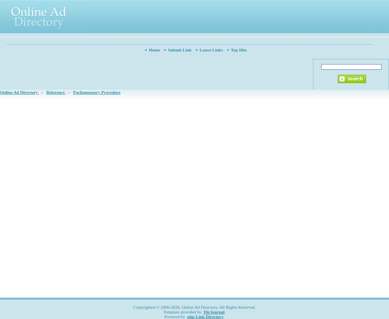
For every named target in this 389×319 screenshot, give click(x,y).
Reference (56, 92)
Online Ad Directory (19, 92)
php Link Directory (205, 316)
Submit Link (180, 49)
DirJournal (214, 312)
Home (154, 49)
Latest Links (211, 49)
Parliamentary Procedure (97, 92)
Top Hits (239, 49)
